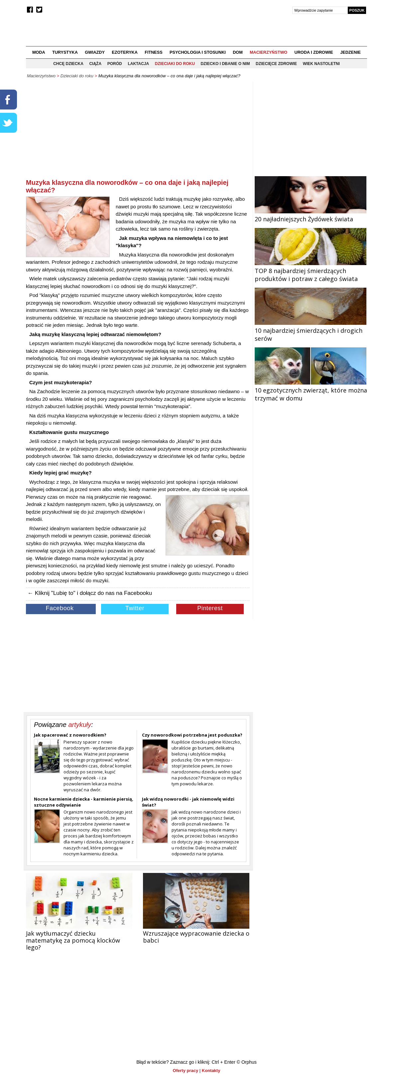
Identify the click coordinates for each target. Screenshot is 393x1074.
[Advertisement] (137, 131)
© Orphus (247, 1062)
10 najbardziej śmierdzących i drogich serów (310, 330)
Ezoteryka (125, 52)
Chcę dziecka (68, 63)
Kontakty (211, 1070)
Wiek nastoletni (321, 63)
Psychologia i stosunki (198, 52)
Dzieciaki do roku (175, 63)
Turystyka (65, 52)
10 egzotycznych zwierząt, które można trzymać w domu (311, 390)
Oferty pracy (185, 1070)
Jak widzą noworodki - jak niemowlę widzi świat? (188, 802)
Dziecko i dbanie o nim (225, 63)
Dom (238, 52)
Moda (38, 52)
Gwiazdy (95, 52)
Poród (114, 63)
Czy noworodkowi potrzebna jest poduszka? (192, 735)
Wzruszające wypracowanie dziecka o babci (196, 936)
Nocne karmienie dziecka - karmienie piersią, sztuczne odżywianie (83, 802)
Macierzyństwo (268, 52)
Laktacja (138, 63)
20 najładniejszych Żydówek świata (310, 215)
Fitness (153, 52)
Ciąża (95, 63)
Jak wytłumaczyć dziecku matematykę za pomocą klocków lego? (73, 940)
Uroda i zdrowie (314, 52)
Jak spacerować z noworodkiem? (70, 735)
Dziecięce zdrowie (276, 63)
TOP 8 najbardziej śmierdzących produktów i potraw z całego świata (310, 271)
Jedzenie (350, 52)
